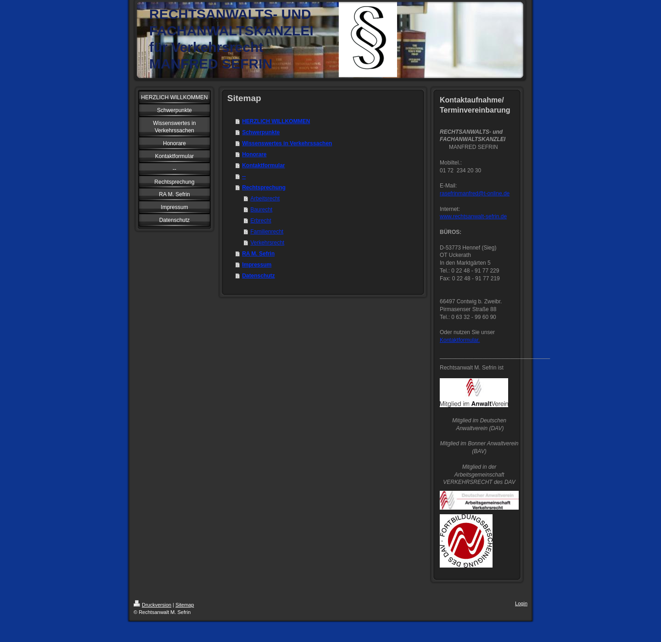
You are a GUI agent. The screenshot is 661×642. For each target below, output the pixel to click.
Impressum (256, 264)
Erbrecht (260, 220)
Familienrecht (266, 231)
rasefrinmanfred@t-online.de (475, 193)
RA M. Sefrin (258, 253)
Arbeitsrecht (265, 198)
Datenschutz (258, 276)
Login (521, 603)
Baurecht (261, 209)
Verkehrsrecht (267, 242)
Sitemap (184, 605)
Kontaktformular (263, 165)
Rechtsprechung (264, 187)
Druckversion (152, 605)
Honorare (254, 154)
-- (244, 176)
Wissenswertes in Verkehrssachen (287, 143)
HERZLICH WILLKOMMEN (276, 121)
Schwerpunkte (261, 132)
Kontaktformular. (460, 340)
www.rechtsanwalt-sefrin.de (473, 216)
